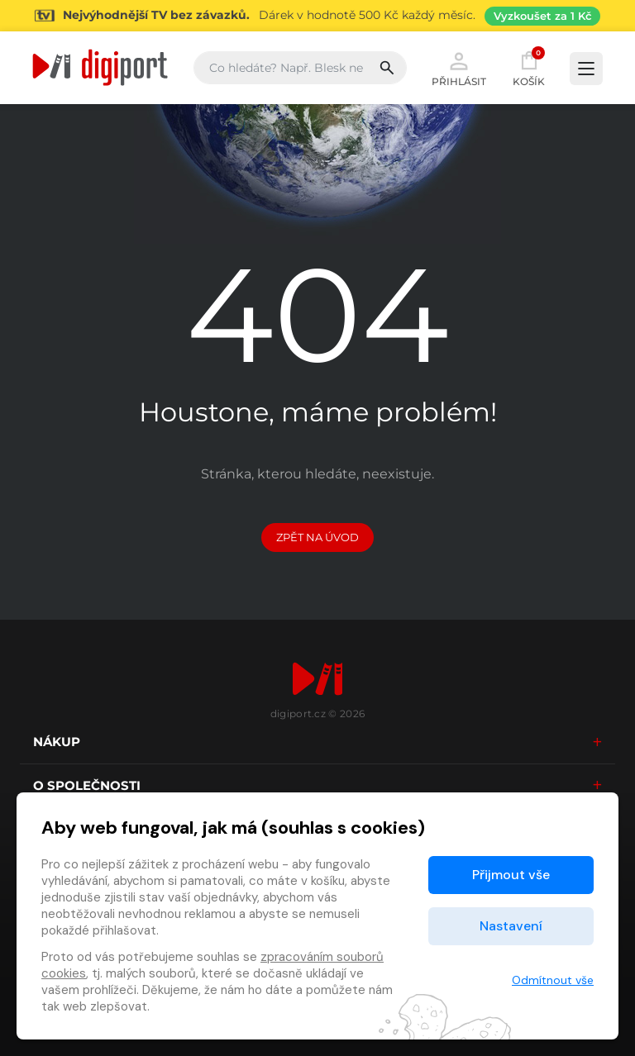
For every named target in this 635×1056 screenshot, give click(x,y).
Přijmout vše (511, 874)
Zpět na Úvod (317, 537)
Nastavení (511, 926)
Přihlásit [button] (459, 68)
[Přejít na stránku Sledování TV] (317, 15)
